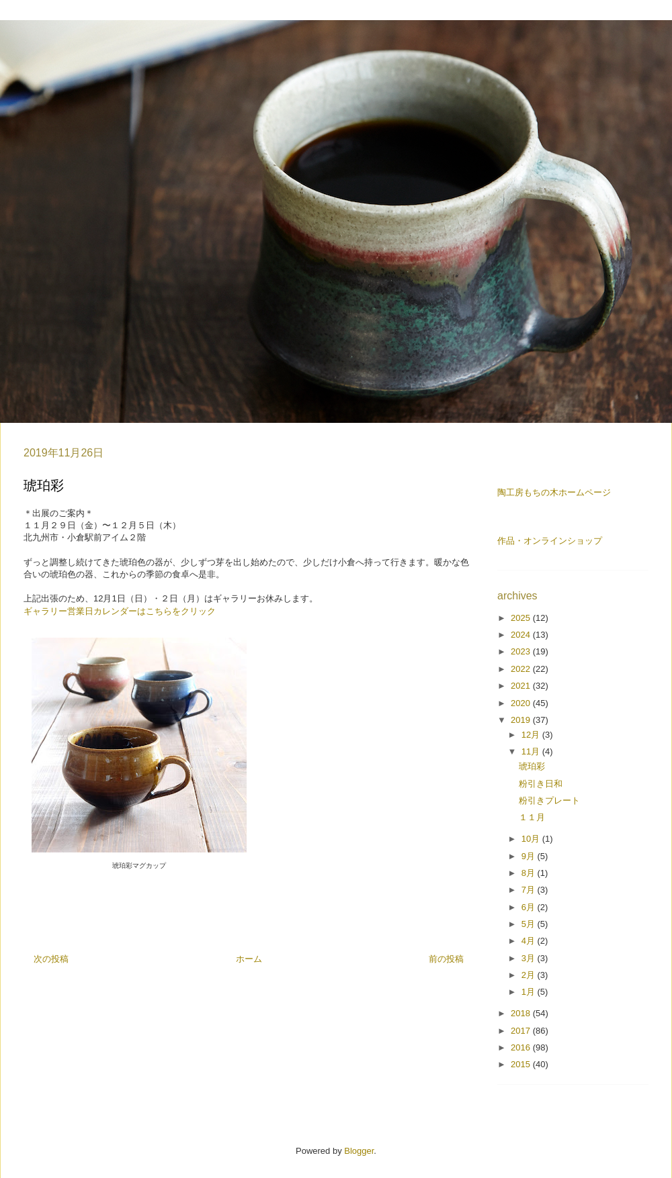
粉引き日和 (540, 784)
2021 (522, 686)
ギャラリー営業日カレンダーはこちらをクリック (120, 611)
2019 (522, 720)
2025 (522, 618)
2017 (522, 1031)
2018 (522, 1013)
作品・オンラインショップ (549, 541)
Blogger (359, 1151)
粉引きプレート (549, 800)
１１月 (532, 817)
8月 (529, 873)
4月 (529, 941)
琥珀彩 (532, 766)
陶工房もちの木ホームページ (554, 492)
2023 (522, 651)
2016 (522, 1047)
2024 (522, 635)
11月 (531, 751)
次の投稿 (51, 959)
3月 (529, 958)
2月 (529, 975)
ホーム (249, 959)
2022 (522, 669)
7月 (529, 890)
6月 (529, 907)
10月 (531, 839)
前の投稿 (446, 959)
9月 (529, 856)
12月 (531, 735)
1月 (529, 992)
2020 (522, 703)
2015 (522, 1064)
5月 (529, 924)
